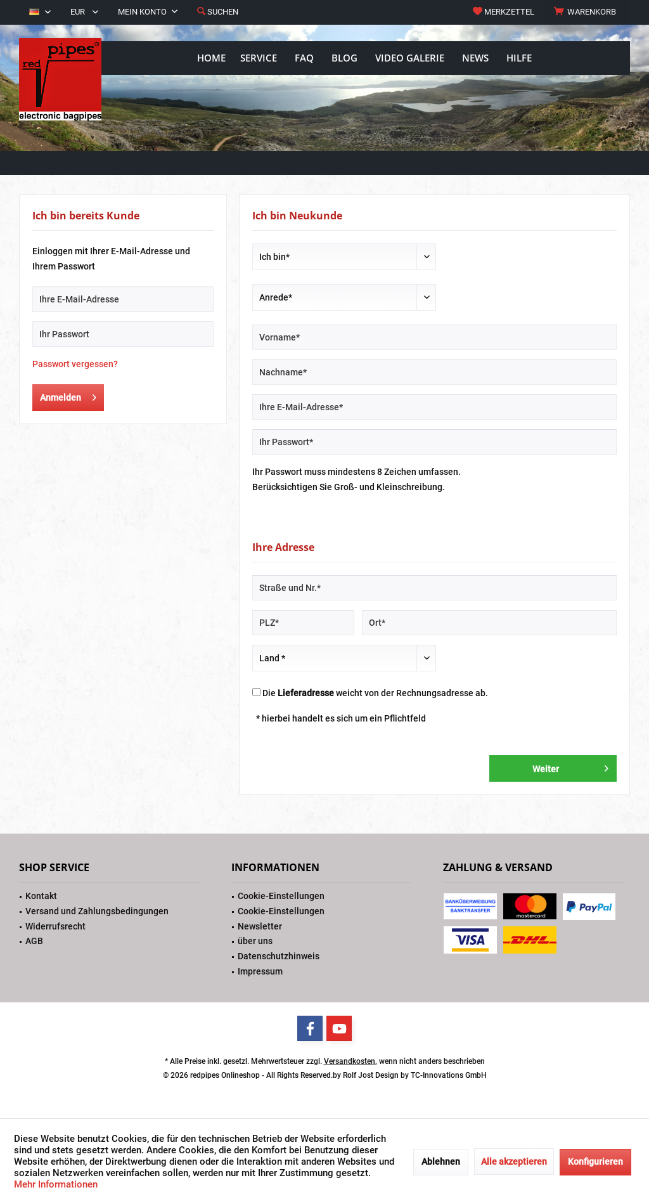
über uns (255, 941)
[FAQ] (304, 58)
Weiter (570, 766)
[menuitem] (587, 12)
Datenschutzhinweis (278, 956)
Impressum (260, 971)
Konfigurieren (595, 1161)
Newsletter (260, 926)
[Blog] (344, 58)
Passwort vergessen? (75, 364)
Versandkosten (349, 1061)
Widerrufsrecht (55, 926)
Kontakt (41, 896)
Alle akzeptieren (514, 1161)
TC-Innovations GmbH (449, 1075)
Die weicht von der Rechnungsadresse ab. (375, 693)
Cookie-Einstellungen (281, 896)
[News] (475, 58)
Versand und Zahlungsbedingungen (97, 911)
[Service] (258, 58)
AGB (34, 941)
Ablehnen (440, 1161)
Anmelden (68, 395)
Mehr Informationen (56, 1184)
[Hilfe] (519, 58)
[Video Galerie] (409, 58)
